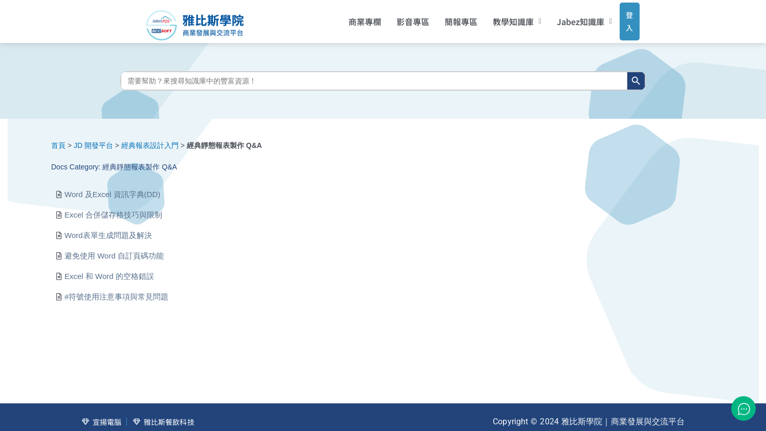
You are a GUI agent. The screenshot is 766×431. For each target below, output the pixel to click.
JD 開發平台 (93, 138)
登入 (619, 17)
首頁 (58, 138)
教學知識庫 (503, 18)
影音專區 (399, 18)
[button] (503, 18)
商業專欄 (351, 18)
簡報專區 (447, 18)
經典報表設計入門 (150, 138)
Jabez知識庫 (571, 18)
